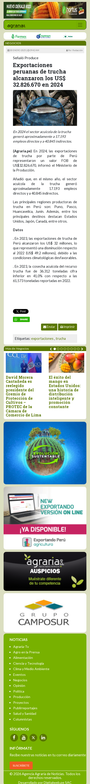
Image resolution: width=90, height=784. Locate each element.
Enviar (49, 327)
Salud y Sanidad (24, 713)
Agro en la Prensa (26, 652)
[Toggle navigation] (80, 24)
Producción (21, 697)
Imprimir (67, 327)
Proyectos (21, 702)
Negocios (20, 680)
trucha (61, 338)
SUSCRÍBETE (21, 765)
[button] (54, 349)
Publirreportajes (25, 708)
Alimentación (23, 658)
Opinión (19, 685)
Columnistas (22, 719)
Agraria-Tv (21, 647)
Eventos (19, 674)
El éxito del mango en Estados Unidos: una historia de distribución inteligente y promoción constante (65, 392)
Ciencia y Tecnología (28, 663)
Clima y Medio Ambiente (31, 669)
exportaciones (42, 338)
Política (18, 691)
